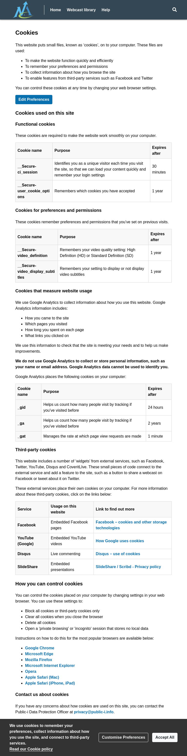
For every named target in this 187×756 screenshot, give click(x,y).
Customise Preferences (123, 737)
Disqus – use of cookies (118, 554)
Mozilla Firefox (38, 660)
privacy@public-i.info (93, 712)
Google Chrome (39, 648)
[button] (174, 10)
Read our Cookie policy (31, 749)
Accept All (164, 737)
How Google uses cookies (120, 541)
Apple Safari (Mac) (42, 677)
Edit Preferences (34, 99)
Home (55, 10)
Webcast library (81, 10)
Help (106, 10)
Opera (30, 671)
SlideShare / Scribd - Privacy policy (128, 567)
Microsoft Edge (39, 654)
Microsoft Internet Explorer (50, 666)
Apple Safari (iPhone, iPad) (50, 683)
